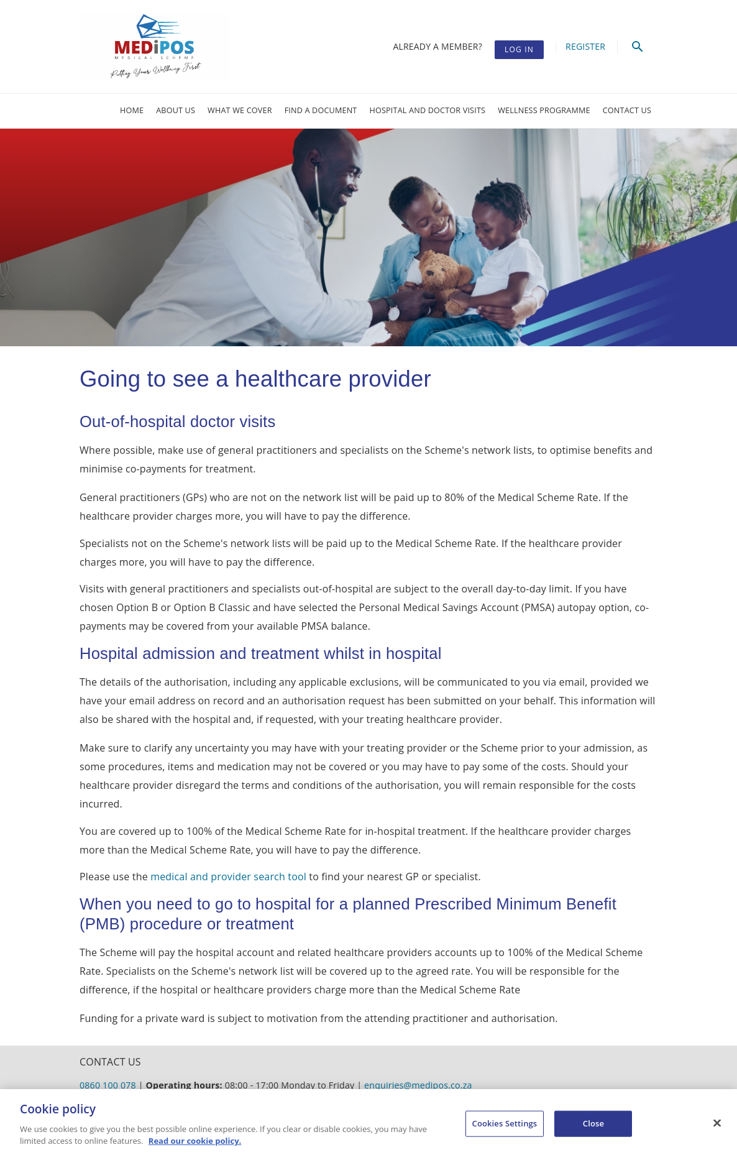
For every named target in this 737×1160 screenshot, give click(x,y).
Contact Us (627, 110)
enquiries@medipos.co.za (418, 1085)
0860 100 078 (108, 1085)
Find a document (321, 110)
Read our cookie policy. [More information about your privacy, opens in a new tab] (195, 1140)
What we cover (240, 110)
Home (132, 110)
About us (175, 110)
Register (585, 46)
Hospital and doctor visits (428, 110)
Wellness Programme (544, 110)
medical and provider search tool (228, 876)
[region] (368, 1124)
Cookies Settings (505, 1123)
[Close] (717, 1123)
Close (593, 1123)
